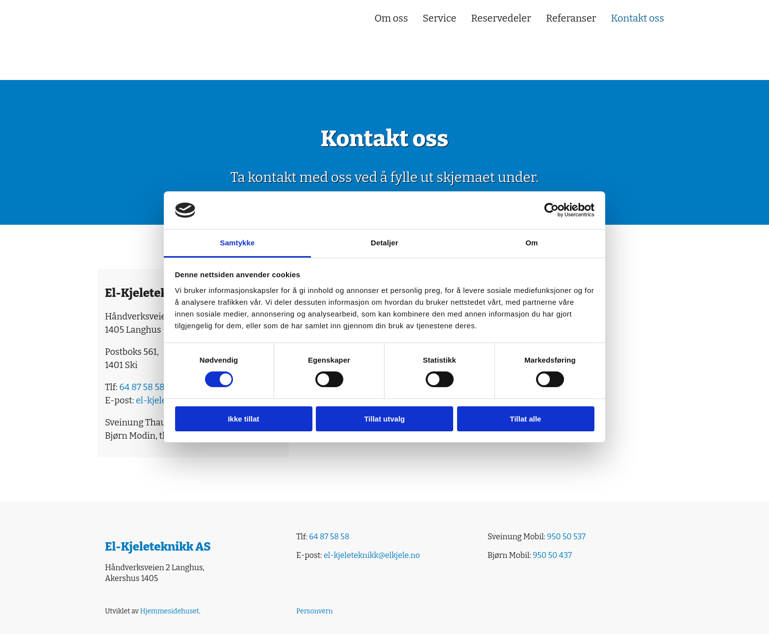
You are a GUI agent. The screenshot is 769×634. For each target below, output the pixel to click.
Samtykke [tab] (237, 242)
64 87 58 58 (142, 387)
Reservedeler (501, 18)
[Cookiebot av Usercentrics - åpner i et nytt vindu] (551, 210)
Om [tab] (531, 242)
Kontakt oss (637, 18)
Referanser (571, 18)
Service (440, 18)
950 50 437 (552, 555)
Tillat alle (525, 419)
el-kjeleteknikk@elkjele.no (372, 555)
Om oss (391, 18)
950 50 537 (566, 536)
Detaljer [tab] (384, 242)
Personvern (314, 611)
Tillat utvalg (384, 419)
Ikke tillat (243, 419)
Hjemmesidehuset (169, 611)
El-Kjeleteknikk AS (158, 547)
